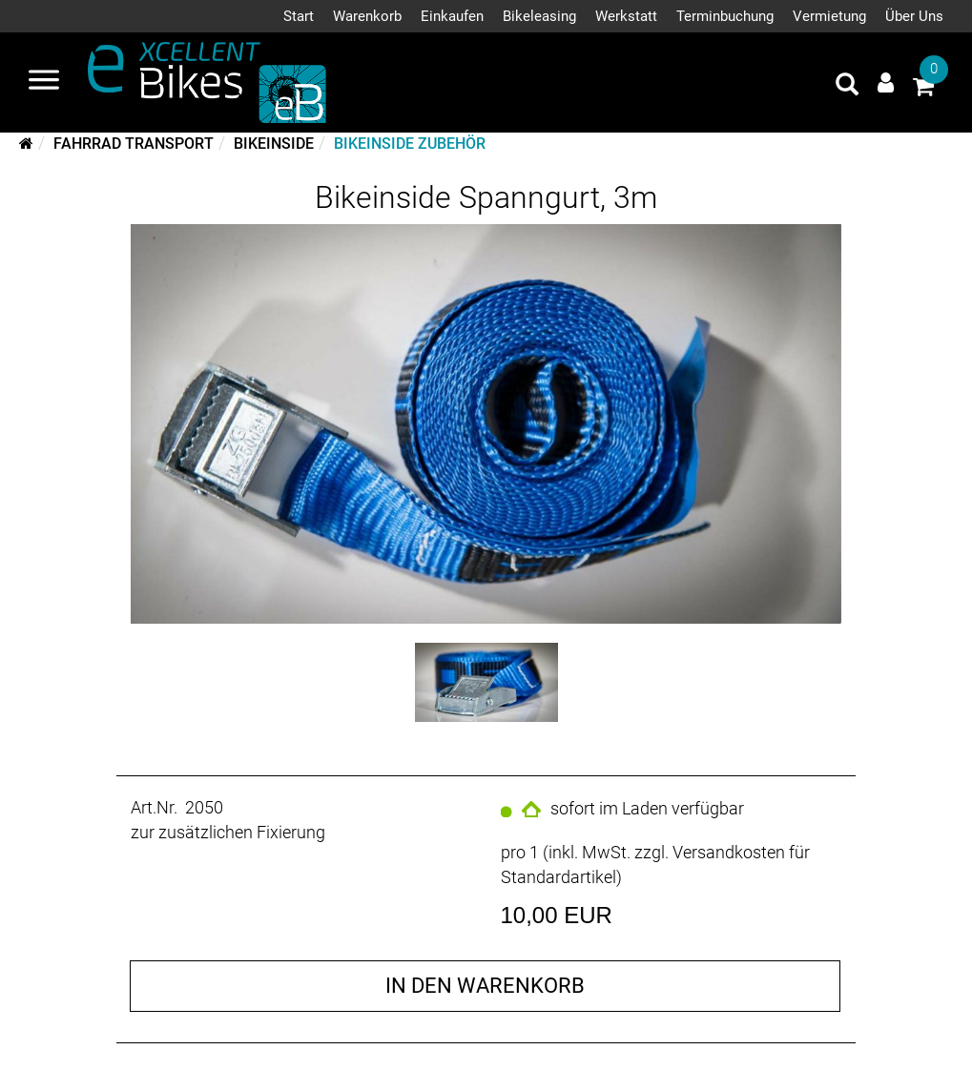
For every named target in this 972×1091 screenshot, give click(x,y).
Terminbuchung (725, 16)
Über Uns (914, 16)
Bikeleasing (539, 16)
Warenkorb (367, 16)
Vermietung (829, 16)
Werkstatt (626, 16)
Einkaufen (452, 16)
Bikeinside (274, 143)
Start (298, 16)
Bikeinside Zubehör (410, 143)
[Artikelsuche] (847, 86)
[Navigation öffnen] (44, 82)
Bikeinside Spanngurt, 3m (486, 197)
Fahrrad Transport (133, 143)
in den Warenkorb (485, 986)
